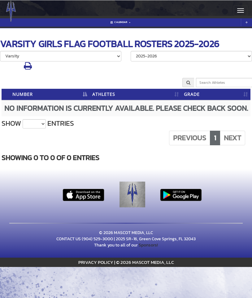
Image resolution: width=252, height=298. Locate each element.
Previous (189, 138)
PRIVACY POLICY (95, 262)
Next (232, 138)
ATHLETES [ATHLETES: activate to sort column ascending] (103, 94)
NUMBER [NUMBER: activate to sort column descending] (22, 94)
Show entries (38, 123)
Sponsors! (148, 245)
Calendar (120, 22)
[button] (28, 67)
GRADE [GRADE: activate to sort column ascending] (192, 94)
